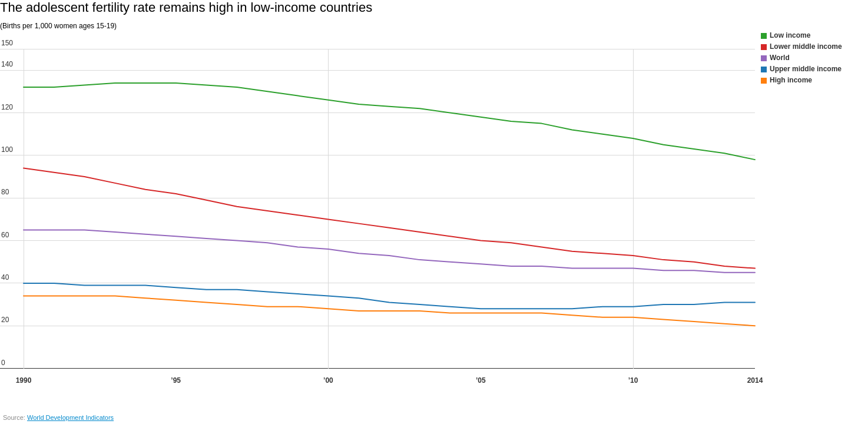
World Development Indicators (70, 417)
